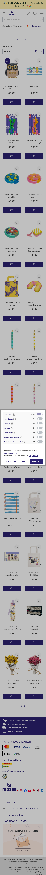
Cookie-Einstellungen (12, 461)
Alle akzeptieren (37, 461)
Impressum (33, 456)
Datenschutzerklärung (11, 453)
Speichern (25, 461)
